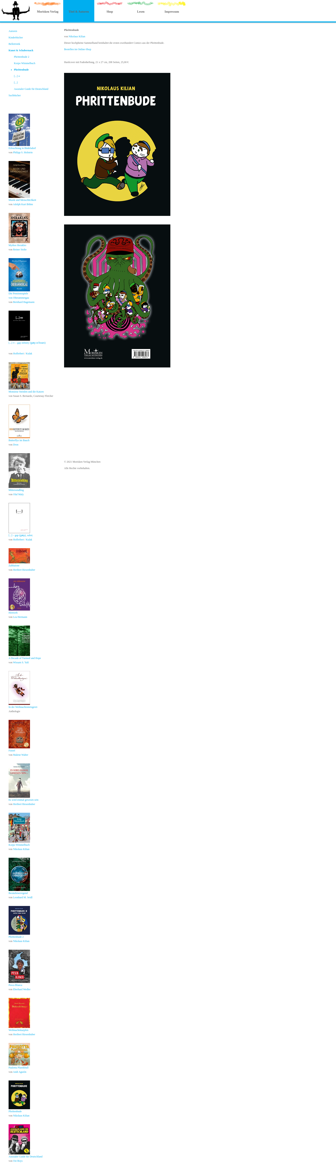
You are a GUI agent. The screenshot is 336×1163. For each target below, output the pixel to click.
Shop (109, 11)
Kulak (29, 353)
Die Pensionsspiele (18, 293)
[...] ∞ (17, 76)
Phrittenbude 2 (21, 56)
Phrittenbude (21, 69)
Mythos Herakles (17, 245)
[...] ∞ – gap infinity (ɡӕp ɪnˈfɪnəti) (27, 342)
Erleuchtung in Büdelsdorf (22, 148)
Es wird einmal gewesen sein (23, 799)
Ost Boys (17, 1160)
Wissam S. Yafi (21, 662)
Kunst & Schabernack (21, 50)
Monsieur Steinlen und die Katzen (26, 391)
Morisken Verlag (47, 11)
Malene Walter (20, 754)
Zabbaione (14, 565)
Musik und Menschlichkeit (22, 200)
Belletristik (14, 43)
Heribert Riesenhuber (24, 569)
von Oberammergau (19, 297)
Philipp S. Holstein (23, 152)
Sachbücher (15, 95)
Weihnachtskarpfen (18, 1030)
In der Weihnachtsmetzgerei (23, 707)
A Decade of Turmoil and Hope (25, 658)
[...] (16, 82)
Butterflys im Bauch (19, 440)
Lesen (140, 11)
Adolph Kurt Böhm (23, 204)
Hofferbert (18, 353)
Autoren (13, 31)
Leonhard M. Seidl (22, 897)
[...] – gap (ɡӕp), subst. (21, 535)
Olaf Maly (18, 494)
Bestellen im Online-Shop (77, 49)
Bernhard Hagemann (23, 302)
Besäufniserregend (18, 893)
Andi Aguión (19, 1071)
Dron (15, 444)
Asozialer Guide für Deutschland (31, 88)
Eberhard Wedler (21, 989)
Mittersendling (16, 490)
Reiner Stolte (20, 249)
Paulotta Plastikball (18, 1067)
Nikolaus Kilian (21, 849)
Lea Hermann (20, 616)
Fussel (12, 750)
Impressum (172, 11)
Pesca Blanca (15, 985)
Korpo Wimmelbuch (24, 63)
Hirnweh (13, 612)
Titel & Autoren (79, 11)
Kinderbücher (16, 37)
